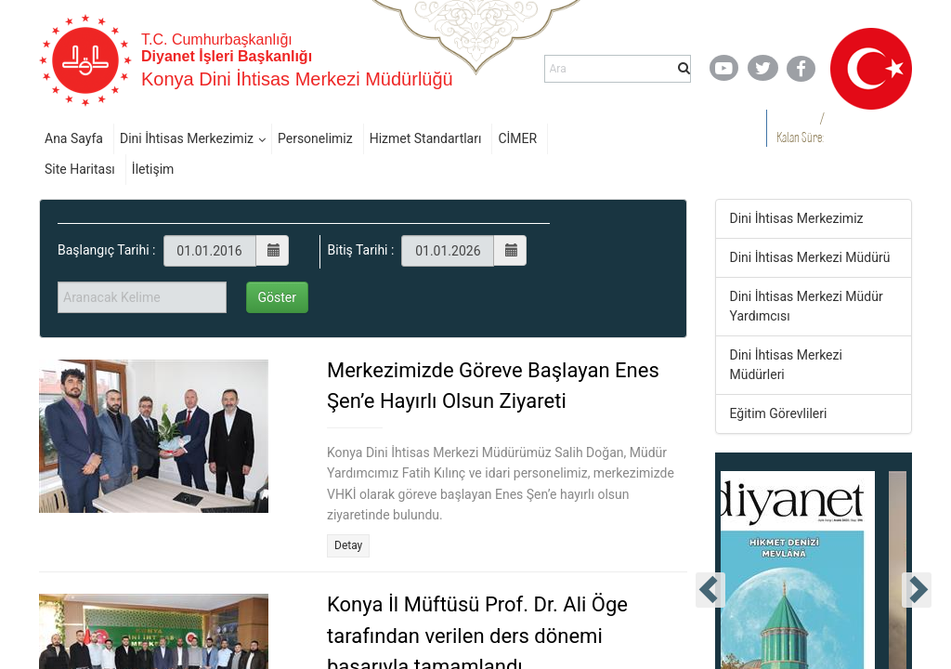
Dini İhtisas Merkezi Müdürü (810, 257)
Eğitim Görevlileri (778, 413)
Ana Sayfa (74, 138)
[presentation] (710, 590)
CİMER (517, 138)
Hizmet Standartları (426, 138)
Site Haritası (80, 169)
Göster (277, 297)
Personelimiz (315, 138)
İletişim (153, 169)
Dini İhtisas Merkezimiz (187, 138)
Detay (348, 545)
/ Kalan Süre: (800, 128)
